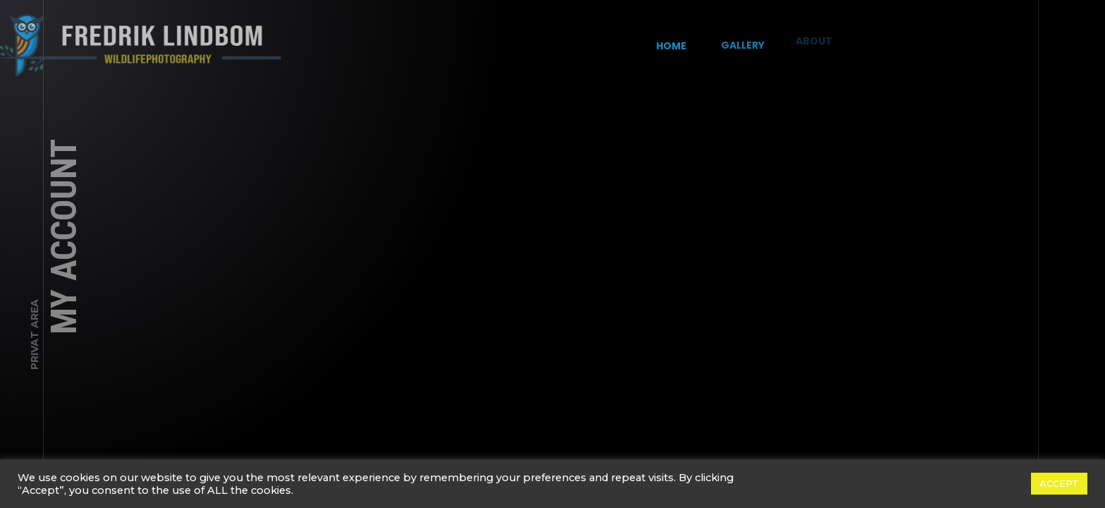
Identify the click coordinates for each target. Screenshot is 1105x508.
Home (670, 44)
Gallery (738, 41)
